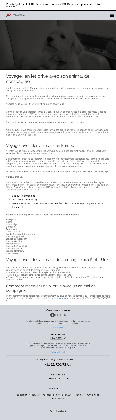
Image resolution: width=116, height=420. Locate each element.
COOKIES (80, 395)
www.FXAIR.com (64, 4)
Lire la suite (58, 327)
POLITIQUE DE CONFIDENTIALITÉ (57, 395)
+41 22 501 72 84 (58, 364)
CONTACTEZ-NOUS (58, 398)
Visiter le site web (58, 352)
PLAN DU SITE (93, 395)
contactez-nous (58, 298)
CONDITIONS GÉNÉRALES (28, 395)
